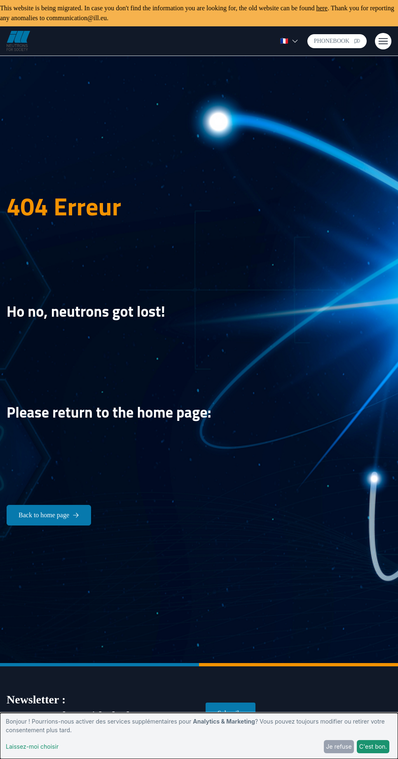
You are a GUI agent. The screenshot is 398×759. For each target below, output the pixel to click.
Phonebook (337, 41)
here (322, 8)
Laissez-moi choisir (32, 746)
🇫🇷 (289, 40)
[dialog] (199, 736)
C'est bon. (373, 746)
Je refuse (338, 746)
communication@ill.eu (76, 17)
